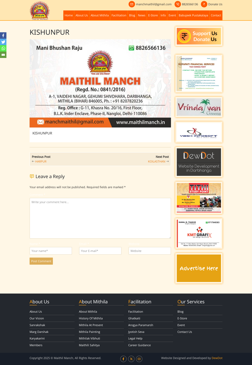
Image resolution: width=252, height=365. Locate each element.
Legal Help (135, 338)
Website (134, 244)
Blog (132, 15)
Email (84, 244)
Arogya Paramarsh (140, 325)
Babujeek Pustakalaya (193, 15)
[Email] (3, 55)
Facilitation (119, 15)
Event (172, 15)
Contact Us (184, 332)
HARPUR (40, 161)
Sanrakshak (37, 325)
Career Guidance (139, 345)
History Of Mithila (91, 318)
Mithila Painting (89, 332)
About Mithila (100, 15)
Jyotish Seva (136, 332)
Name (35, 244)
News (141, 15)
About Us (82, 15)
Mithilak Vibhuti (89, 338)
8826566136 (190, 4)
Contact (216, 15)
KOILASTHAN (156, 161)
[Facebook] (3, 35)
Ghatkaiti (134, 318)
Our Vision (37, 318)
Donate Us (215, 4)
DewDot (217, 358)
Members (36, 345)
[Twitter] (3, 42)
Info (163, 15)
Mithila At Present (91, 325)
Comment (37, 195)
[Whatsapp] (3, 48)
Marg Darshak (39, 332)
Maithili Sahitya (89, 345)
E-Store (153, 15)
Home (69, 15)
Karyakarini (37, 338)
